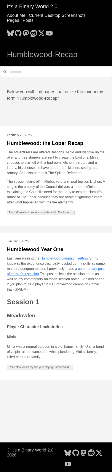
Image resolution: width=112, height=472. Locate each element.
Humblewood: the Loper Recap (45, 143)
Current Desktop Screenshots (57, 15)
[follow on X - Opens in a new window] (41, 32)
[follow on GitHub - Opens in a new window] (18, 32)
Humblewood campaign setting (64, 258)
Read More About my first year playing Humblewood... (40, 367)
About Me (16, 15)
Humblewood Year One (35, 249)
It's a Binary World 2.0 (32, 6)
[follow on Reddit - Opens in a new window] (33, 32)
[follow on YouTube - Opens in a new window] (49, 32)
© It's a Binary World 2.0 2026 (30, 452)
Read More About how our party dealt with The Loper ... (41, 212)
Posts (28, 20)
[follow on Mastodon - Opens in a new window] (25, 32)
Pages (13, 20)
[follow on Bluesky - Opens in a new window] (10, 32)
